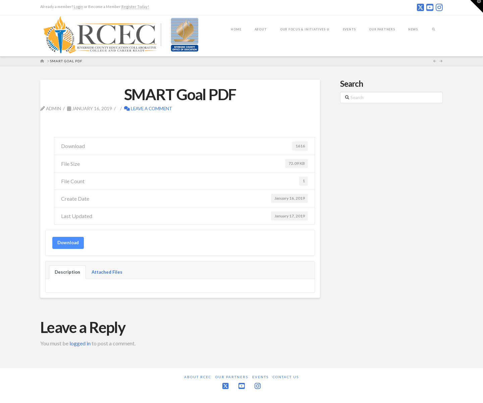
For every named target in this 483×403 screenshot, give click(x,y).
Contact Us (286, 377)
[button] (476, 6)
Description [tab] (67, 272)
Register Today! (135, 6)
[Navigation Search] (433, 33)
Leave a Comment (148, 108)
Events (260, 377)
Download (68, 242)
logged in (80, 343)
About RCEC (197, 377)
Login (78, 6)
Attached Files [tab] (107, 272)
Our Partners (231, 377)
